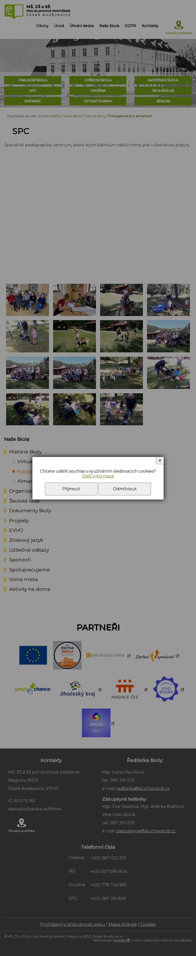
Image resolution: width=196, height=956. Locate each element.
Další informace (98, 476)
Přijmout (71, 488)
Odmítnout (125, 488)
